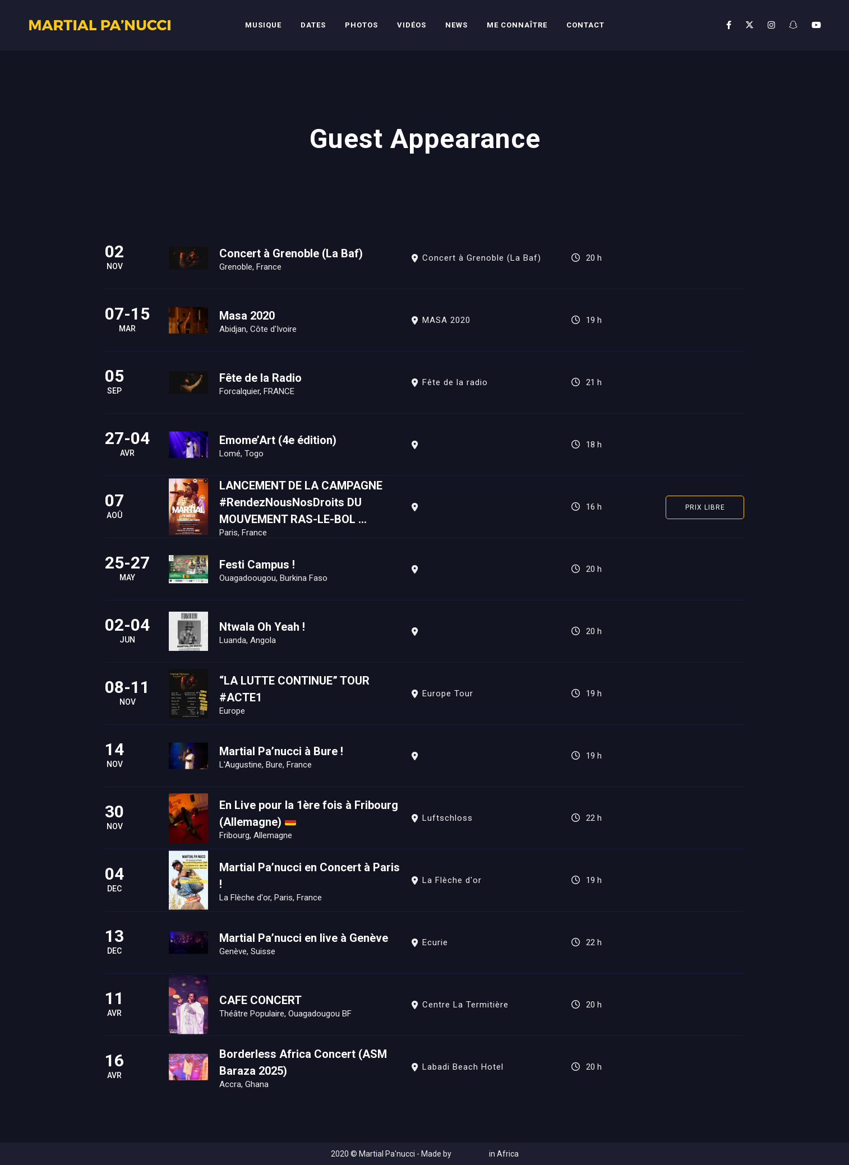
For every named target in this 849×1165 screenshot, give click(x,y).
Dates (313, 25)
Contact (585, 25)
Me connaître (517, 25)
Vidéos (411, 25)
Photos (361, 25)
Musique (263, 25)
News (456, 25)
